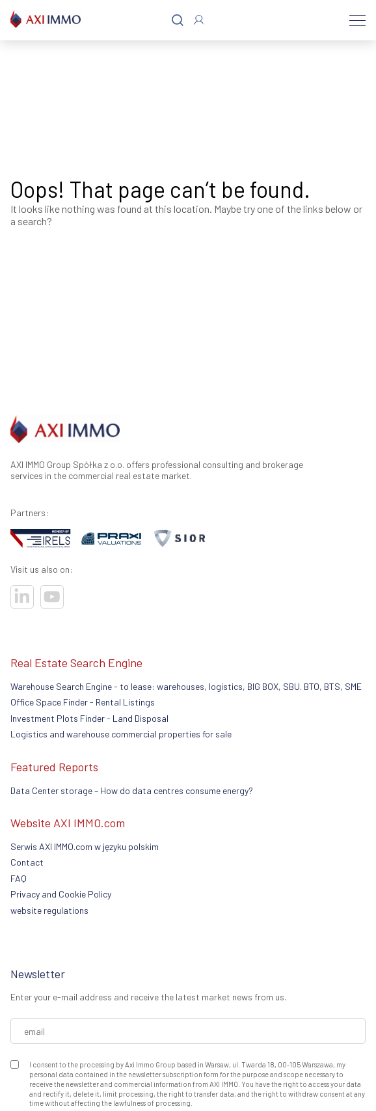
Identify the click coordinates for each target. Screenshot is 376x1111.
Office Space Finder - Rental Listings (82, 701)
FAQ (18, 878)
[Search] (177, 20)
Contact (27, 862)
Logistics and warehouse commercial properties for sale (121, 733)
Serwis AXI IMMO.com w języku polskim (84, 846)
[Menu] (357, 20)
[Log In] (199, 20)
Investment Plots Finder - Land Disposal (89, 718)
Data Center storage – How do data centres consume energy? (131, 790)
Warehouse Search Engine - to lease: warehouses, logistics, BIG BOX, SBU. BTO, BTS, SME (186, 686)
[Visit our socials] (22, 597)
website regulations (49, 910)
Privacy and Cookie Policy (60, 893)
